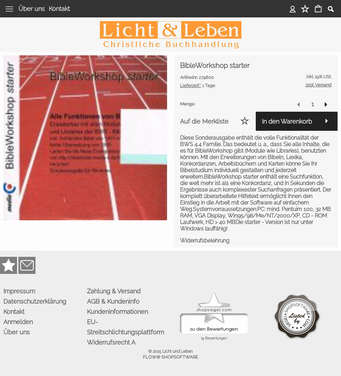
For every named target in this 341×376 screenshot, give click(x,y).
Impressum (19, 291)
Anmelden (293, 8)
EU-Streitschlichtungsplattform (125, 327)
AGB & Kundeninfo (113, 301)
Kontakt (59, 8)
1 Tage (197, 85)
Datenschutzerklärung (34, 301)
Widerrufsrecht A (111, 342)
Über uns (31, 8)
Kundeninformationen (117, 311)
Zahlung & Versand (113, 291)
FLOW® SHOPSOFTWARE (170, 357)
